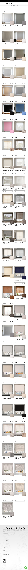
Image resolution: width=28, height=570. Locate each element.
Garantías (4, 555)
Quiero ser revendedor (6, 557)
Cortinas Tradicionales (6, 541)
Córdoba (4, 547)
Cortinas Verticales (5, 540)
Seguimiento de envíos (6, 554)
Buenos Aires (4, 546)
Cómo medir (4, 550)
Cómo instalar (4, 551)
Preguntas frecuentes (5, 553)
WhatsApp (4, 534)
